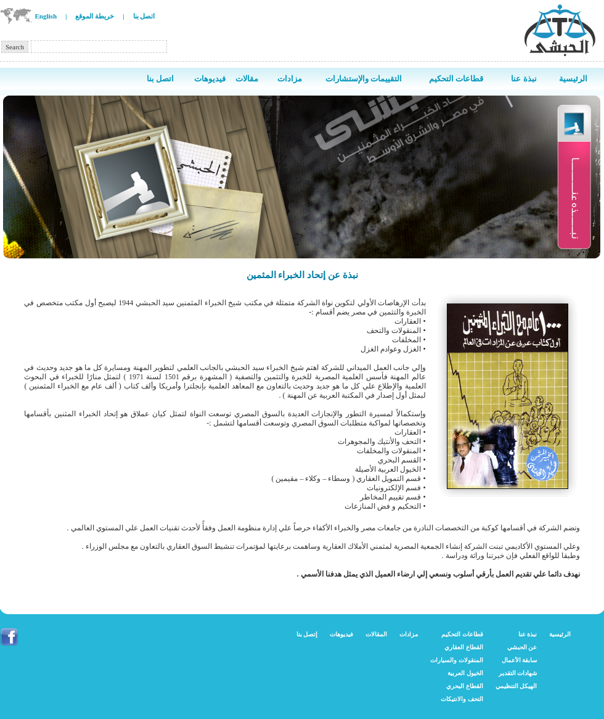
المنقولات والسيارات (456, 660)
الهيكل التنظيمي (516, 686)
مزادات (408, 634)
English (46, 16)
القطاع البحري (464, 686)
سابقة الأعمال (519, 660)
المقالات (376, 634)
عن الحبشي (522, 647)
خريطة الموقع (94, 16)
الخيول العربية (465, 673)
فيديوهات (341, 634)
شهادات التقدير (518, 673)
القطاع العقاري (463, 647)
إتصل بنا (307, 634)
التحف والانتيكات (462, 699)
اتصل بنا (144, 16)
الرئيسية (560, 634)
